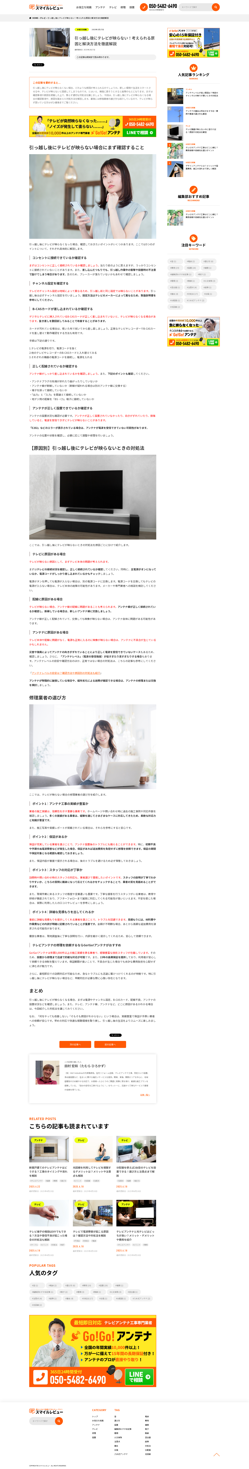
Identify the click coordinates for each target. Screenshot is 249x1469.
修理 (123, 7)
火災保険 (118, 1437)
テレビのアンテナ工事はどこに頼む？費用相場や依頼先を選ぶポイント (202, 149)
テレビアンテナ (37, 1181)
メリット (78, 1181)
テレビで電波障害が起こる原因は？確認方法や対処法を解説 (90, 1234)
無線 (147, 1433)
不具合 (77, 1241)
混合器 (148, 1437)
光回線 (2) (37, 1305)
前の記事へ (110, 1044)
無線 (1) (97, 1292)
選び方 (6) (71, 1285)
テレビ (113, 7)
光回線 (87, 1181)
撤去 (116, 1445)
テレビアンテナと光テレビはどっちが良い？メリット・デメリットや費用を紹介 (135, 1235)
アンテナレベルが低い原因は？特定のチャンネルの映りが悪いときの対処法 (202, 94)
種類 (116, 1433)
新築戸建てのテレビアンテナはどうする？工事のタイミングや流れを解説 (48, 1171)
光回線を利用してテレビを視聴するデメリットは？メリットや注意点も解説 (92, 1171)
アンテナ (100, 7)
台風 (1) (104, 1298)
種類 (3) (80, 1292)
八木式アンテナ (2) (142, 1298)
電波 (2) (53, 1285)
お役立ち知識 (83, 7)
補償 (147, 1424)
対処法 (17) (88, 1298)
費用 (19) (87, 1285)
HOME (35, 18)
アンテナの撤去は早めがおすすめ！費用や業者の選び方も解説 (202, 112)
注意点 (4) (37, 1298)
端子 (62, 1245)
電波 (94, 1241)
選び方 (63, 1181)
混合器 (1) (133, 1292)
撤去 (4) (70, 1298)
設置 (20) (104, 1285)
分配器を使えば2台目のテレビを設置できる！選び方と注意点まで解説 (136, 1171)
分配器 (148, 1450)
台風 (116, 1450)
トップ (95, 1416)
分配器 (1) (121, 1298)
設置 (132, 7)
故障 (147, 1441)
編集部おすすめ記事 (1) (43, 1292)
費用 (55, 1181)
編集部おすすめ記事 (122, 1429)
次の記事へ (75, 1044)
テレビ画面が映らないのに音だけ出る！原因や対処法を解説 (201, 130)
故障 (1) (53, 1298)
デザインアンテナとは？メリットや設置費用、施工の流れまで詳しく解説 (202, 167)
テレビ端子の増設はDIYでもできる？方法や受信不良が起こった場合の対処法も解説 (48, 1235)
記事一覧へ (145, 1094)
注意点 (96, 1181)
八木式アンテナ (121, 1454)
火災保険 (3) (116, 1292)
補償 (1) (120, 1285)
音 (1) (35, 1285)
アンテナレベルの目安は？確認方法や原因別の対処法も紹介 (66, 673)
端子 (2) (64, 1292)
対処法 (54, 1245)
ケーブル (34, 1245)
